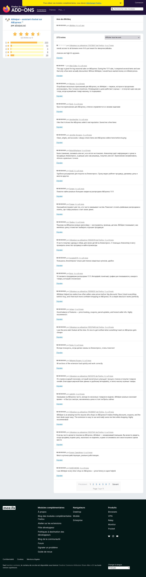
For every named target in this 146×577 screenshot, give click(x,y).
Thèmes (52, 10)
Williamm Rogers (75, 361)
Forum (41, 543)
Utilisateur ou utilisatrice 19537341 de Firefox (86, 432)
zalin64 (72, 394)
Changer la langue (115, 565)
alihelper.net (20, 25)
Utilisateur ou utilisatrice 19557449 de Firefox (86, 327)
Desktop (77, 512)
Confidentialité (8, 559)
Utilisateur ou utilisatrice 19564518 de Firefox (86, 240)
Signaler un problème (48, 547)
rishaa (71, 309)
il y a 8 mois (82, 66)
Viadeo (72, 222)
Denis (71, 345)
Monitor (112, 524)
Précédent (82, 484)
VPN (110, 516)
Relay (110, 520)
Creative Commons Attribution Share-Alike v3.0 (76, 565)
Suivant (115, 484)
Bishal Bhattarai (75, 150)
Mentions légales (33, 559)
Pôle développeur (46, 527)
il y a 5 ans (80, 25)
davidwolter (73, 119)
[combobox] (127, 8)
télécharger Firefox (93, 3)
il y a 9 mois (109, 291)
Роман (71, 204)
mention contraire (13, 565)
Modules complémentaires (51, 507)
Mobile (76, 516)
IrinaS (71, 171)
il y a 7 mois (109, 45)
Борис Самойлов (76, 452)
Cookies (20, 559)
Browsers (112, 512)
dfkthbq (72, 25)
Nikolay (72, 84)
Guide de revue (45, 552)
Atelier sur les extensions (49, 523)
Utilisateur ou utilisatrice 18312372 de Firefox (86, 376)
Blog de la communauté (49, 539)
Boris (71, 273)
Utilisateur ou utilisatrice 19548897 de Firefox (86, 412)
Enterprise (77, 520)
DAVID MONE (74, 468)
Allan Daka (73, 66)
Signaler (59, 58)
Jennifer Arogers (75, 135)
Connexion (139, 3)
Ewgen (71, 189)
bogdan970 (73, 258)
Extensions (41, 10)
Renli (71, 104)
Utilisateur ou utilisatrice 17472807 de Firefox (86, 45)
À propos (42, 512)
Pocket (111, 529)
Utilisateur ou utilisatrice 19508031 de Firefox (86, 291)
